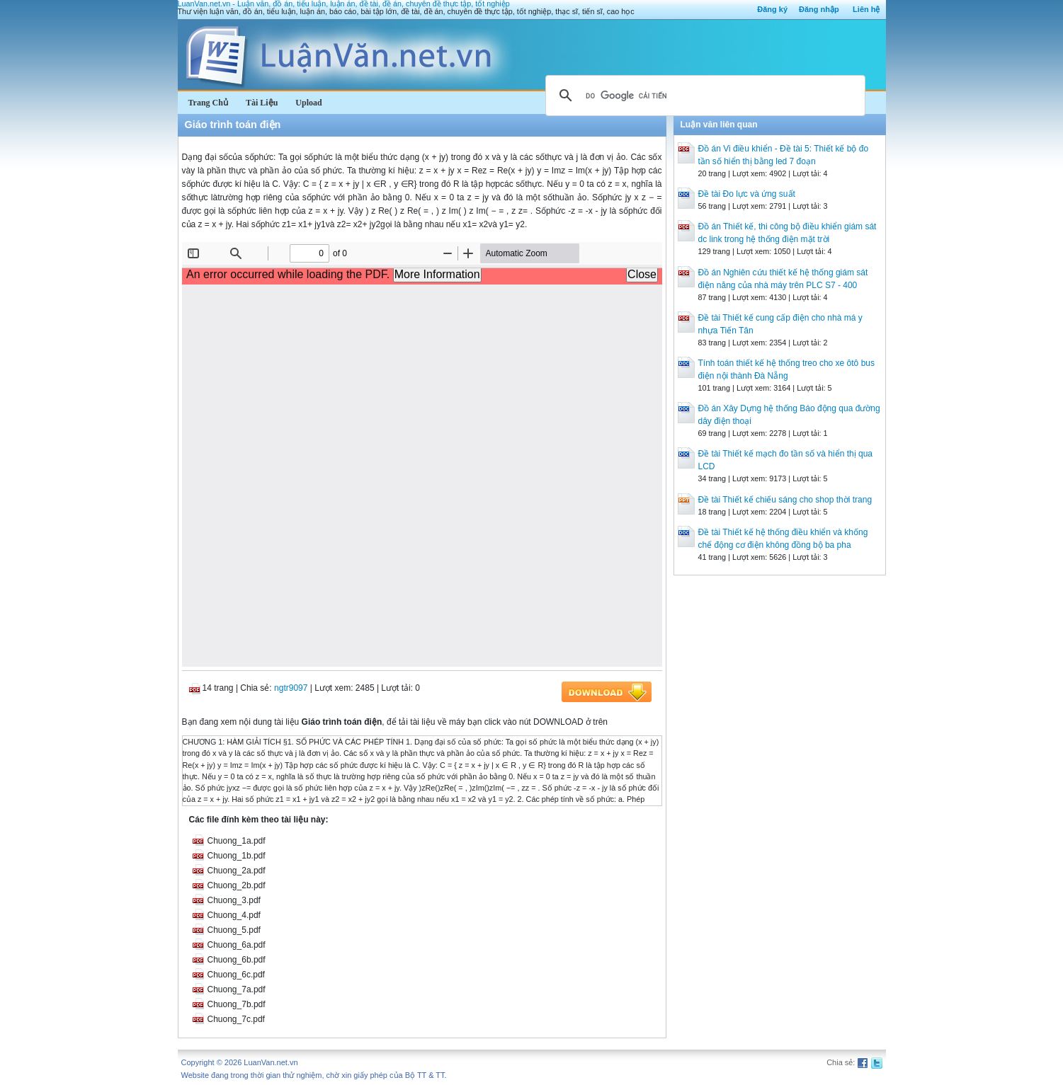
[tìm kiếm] (703, 95)
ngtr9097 (290, 688)
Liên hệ (866, 9)
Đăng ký (772, 9)
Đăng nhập (819, 9)
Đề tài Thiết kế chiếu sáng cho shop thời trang (785, 500)
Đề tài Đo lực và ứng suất (746, 194)
